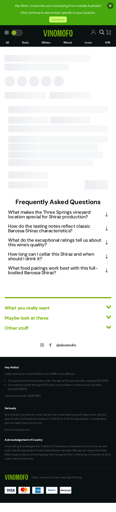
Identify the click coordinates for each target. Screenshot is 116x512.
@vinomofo (66, 345)
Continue (58, 19)
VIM (107, 42)
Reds (25, 42)
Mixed (68, 42)
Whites (46, 42)
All (7, 42)
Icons (88, 42)
